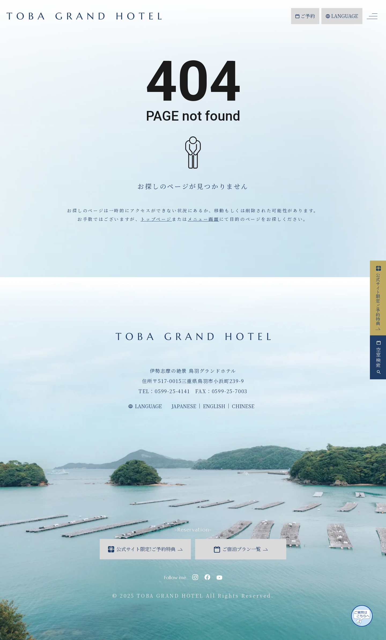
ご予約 (305, 15)
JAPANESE (184, 406)
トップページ (156, 219)
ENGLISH (214, 406)
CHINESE (243, 406)
